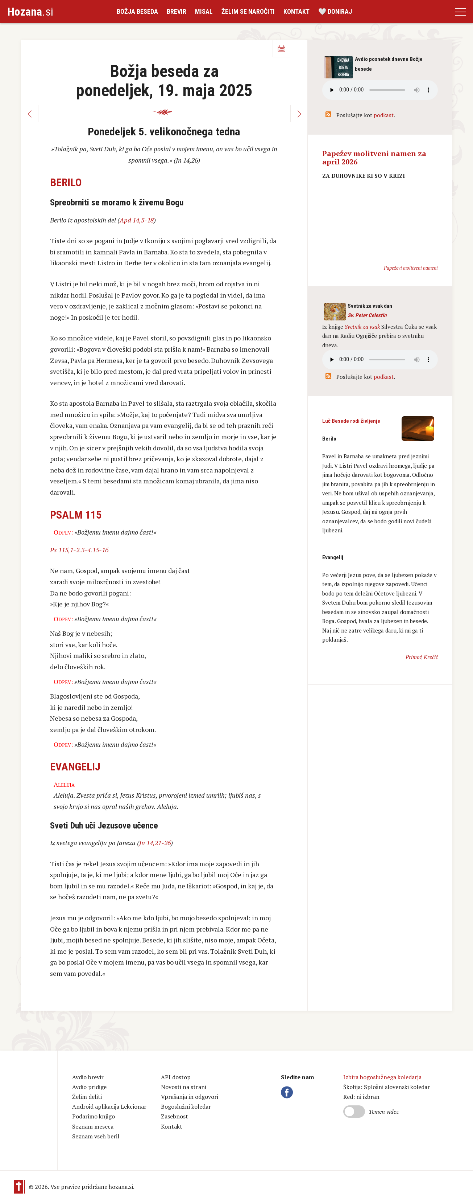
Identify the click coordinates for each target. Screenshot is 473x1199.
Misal (204, 11)
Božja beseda (137, 11)
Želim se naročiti (248, 11)
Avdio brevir (88, 1077)
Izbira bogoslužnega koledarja (382, 1077)
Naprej (299, 113)
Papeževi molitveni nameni (411, 268)
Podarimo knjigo (93, 1116)
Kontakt (296, 11)
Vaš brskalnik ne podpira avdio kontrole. (380, 359)
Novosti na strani (183, 1087)
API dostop (176, 1077)
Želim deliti (87, 1097)
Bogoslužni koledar (186, 1106)
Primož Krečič (422, 656)
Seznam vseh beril (95, 1136)
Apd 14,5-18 (137, 220)
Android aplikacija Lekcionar (109, 1106)
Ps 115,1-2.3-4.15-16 (79, 549)
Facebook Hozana (288, 1092)
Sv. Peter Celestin (367, 315)
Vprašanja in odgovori (189, 1097)
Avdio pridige (89, 1087)
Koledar (281, 48)
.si (30, 12)
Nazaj (29, 113)
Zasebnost (174, 1116)
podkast (384, 115)
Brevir (176, 11)
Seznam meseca (92, 1126)
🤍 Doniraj (335, 11)
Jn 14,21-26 (155, 842)
